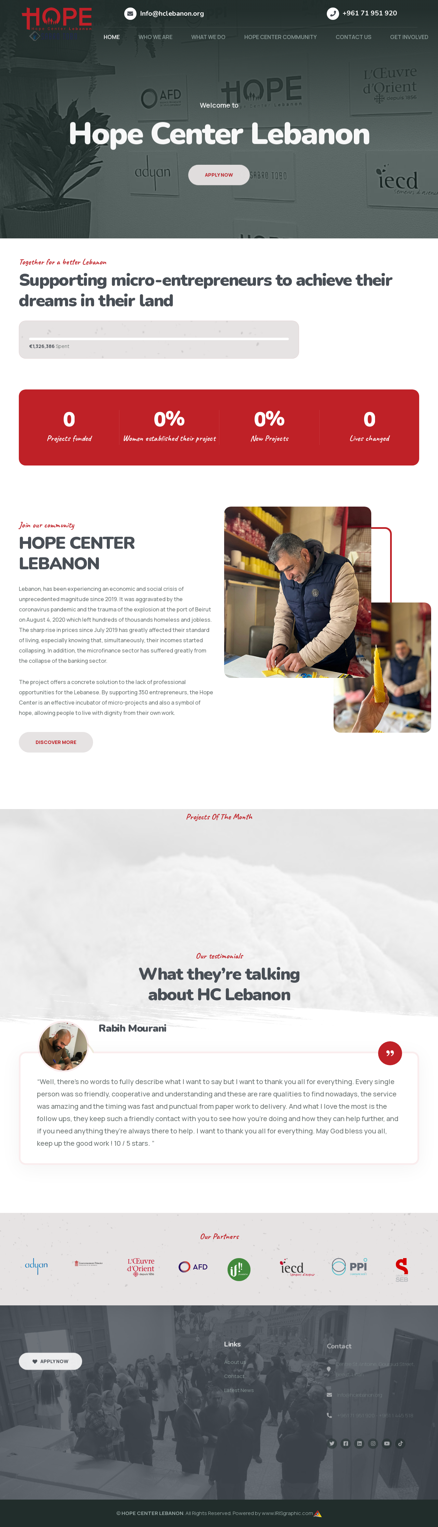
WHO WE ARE (155, 37)
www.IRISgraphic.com (287, 1513)
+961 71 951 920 (370, 13)
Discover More (56, 742)
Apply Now (219, 186)
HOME (112, 37)
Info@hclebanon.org (172, 13)
